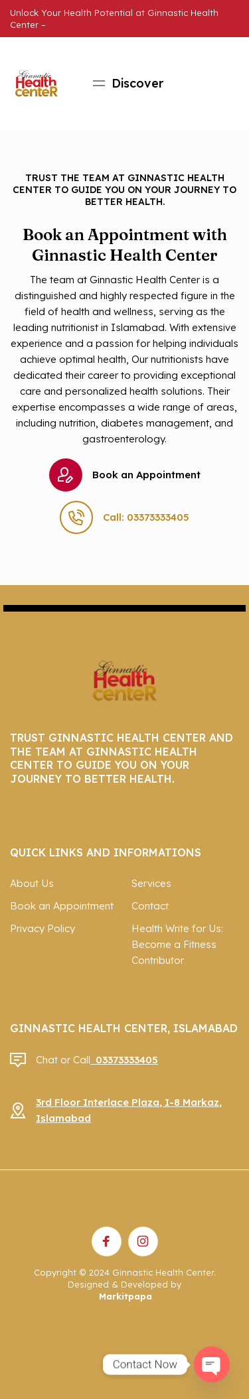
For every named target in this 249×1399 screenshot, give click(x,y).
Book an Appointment (125, 475)
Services (151, 883)
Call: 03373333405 (124, 517)
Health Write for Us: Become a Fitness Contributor (177, 944)
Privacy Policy (42, 928)
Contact (150, 905)
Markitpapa (125, 1296)
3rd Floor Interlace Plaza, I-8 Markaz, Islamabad (129, 1110)
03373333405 (124, 1059)
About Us (32, 883)
